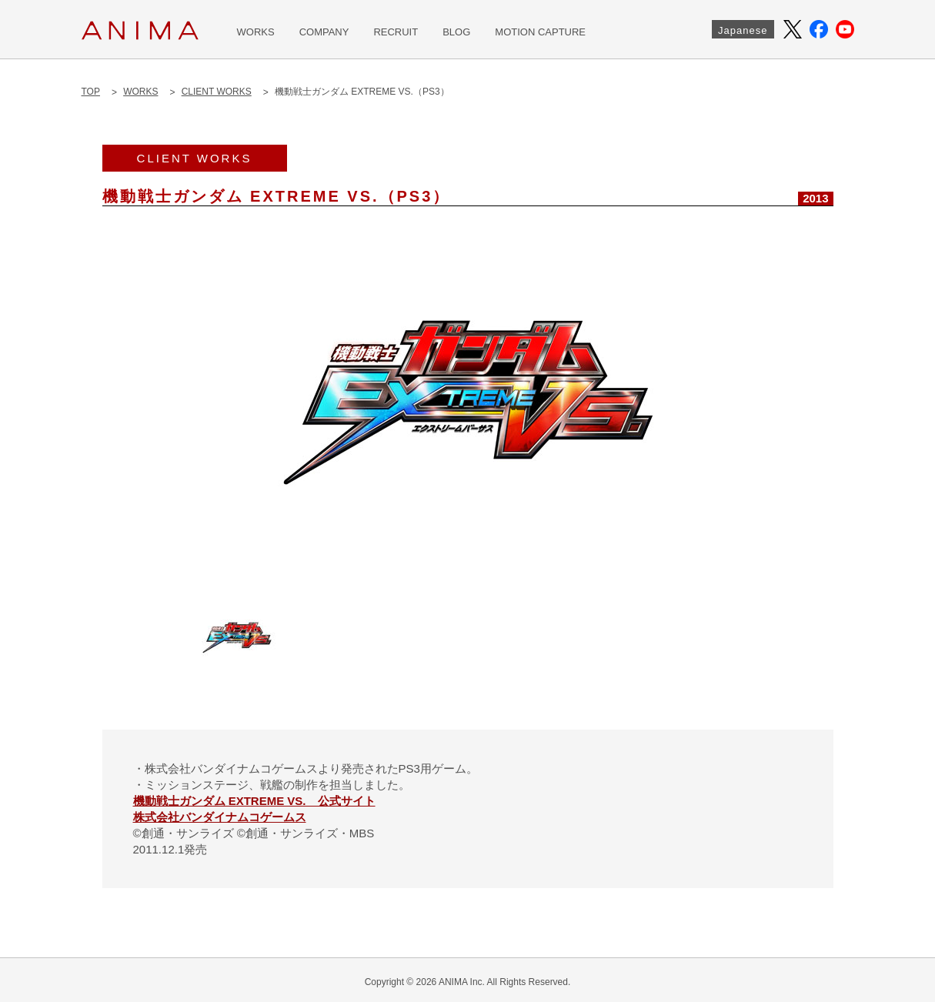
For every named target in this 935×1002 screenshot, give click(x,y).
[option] (468, 402)
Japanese (742, 30)
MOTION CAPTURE (540, 32)
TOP (91, 91)
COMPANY (324, 32)
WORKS (256, 32)
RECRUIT (395, 32)
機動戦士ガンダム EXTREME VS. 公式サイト (254, 800)
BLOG (456, 32)
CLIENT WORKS (217, 91)
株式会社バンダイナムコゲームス (219, 816)
